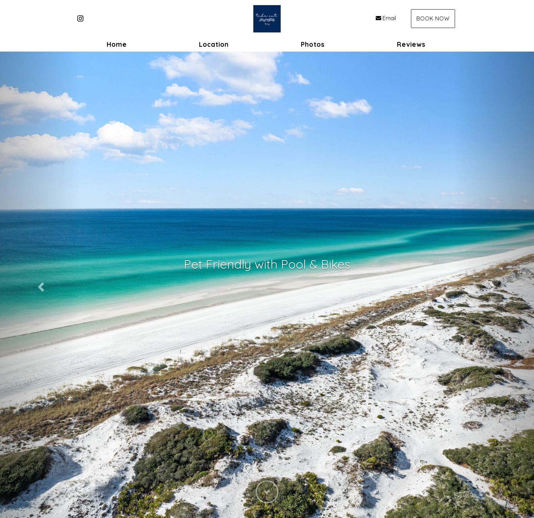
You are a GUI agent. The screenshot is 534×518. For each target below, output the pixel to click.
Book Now (433, 18)
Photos (313, 44)
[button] (40, 285)
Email (386, 18)
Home (117, 44)
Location (214, 44)
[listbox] (267, 285)
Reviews (411, 44)
